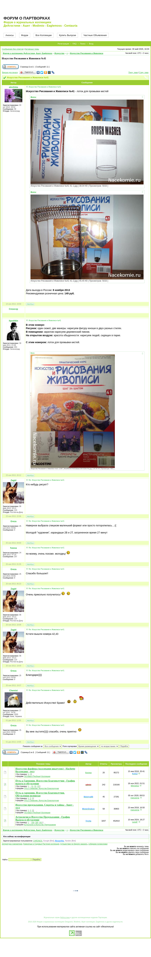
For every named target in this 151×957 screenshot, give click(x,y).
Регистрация (63, 44)
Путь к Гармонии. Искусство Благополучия (41, 788)
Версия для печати (10, 72)
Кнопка (88, 772)
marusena (135, 798)
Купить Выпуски (67, 35)
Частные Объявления (95, 35)
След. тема (143, 72)
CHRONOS (37, 841)
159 (32, 823)
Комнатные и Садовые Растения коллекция (41, 844)
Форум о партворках (27, 18)
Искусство (59, 53)
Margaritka (59, 841)
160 (36, 823)
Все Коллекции (44, 35)
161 (40, 823)
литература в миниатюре (12, 844)
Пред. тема (133, 72)
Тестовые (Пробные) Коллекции (37, 776)
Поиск (82, 44)
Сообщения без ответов (12, 49)
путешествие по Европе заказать (73, 844)
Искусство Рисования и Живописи (86, 53)
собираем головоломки (98, 844)
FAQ (74, 44)
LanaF (135, 822)
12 (35, 786)
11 (32, 786)
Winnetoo (135, 786)
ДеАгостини (65, 917)
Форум (24, 35)
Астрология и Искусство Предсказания (40, 825)
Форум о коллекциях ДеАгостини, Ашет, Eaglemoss (27, 53)
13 (38, 786)
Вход (91, 44)
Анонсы (9, 35)
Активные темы (32, 49)
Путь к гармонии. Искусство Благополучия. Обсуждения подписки (40, 794)
